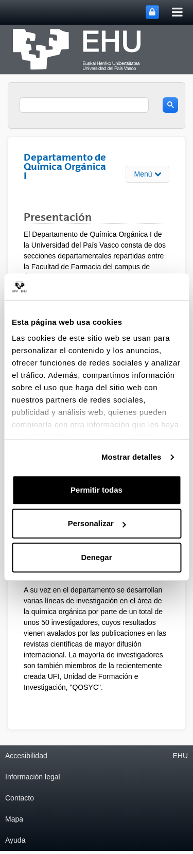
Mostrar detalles (131, 457)
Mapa (14, 819)
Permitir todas (96, 489)
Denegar (96, 557)
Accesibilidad (26, 756)
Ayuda (15, 840)
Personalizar (97, 523)
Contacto (19, 798)
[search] (84, 105)
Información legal (32, 777)
